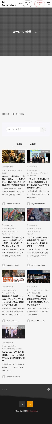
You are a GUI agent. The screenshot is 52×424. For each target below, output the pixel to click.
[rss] (30, 404)
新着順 (19, 144)
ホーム (20, 4)
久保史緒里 (30, 234)
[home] (22, 404)
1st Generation (9, 3)
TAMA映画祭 (33, 170)
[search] (43, 129)
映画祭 (47, 151)
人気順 (33, 144)
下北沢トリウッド (7, 234)
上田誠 (18, 170)
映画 (22, 151)
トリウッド (33, 290)
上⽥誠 (20, 348)
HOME (6, 114)
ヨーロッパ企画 (9, 170)
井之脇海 (4, 173)
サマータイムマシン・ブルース (36, 173)
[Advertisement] (26, 85)
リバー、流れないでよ (9, 231)
